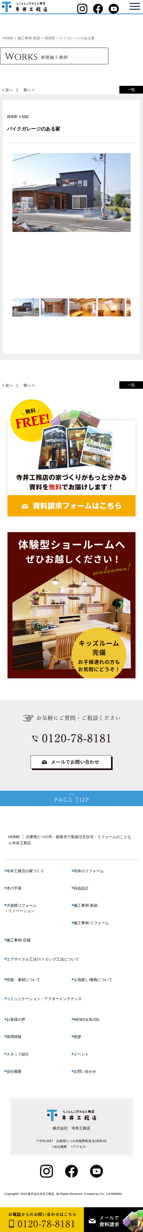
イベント (81, 1054)
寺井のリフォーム (89, 871)
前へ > (28, 90)
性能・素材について (23, 979)
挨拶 (77, 1037)
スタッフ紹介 (17, 1054)
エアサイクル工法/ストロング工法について (42, 959)
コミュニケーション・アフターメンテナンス (44, 999)
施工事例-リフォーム (91, 923)
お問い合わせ (85, 1071)
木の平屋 (14, 888)
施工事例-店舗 (18, 940)
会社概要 (14, 1071)
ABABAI (116, 1193)
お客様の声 (15, 1019)
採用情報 (14, 1037)
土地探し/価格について (93, 979)
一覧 (131, 89)
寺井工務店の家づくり (25, 871)
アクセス (79, 1147)
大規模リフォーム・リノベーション (20, 908)
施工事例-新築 (86, 905)
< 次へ (7, 90)
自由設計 (81, 888)
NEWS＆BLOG (86, 1019)
